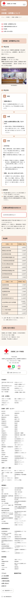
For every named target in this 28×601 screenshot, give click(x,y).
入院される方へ (4, 400)
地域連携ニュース (5, 551)
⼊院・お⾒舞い (5, 396)
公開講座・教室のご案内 (20, 392)
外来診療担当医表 (5, 389)
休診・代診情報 (4, 391)
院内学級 (16, 402)
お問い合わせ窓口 (8, 31)
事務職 (2, 569)
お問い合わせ (5, 583)
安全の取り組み (18, 490)
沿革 (2, 492)
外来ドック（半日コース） (7, 478)
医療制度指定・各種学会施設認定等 (7, 496)
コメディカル (4, 567)
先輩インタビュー (18, 559)
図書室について (18, 519)
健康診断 (16, 478)
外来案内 (3, 380)
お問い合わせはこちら (15, 372)
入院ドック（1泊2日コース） (6, 480)
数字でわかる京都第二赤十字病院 (20, 564)
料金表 (5, 29)
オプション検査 (18, 480)
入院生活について (5, 402)
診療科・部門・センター (8, 408)
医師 (2, 559)
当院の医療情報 (4, 523)
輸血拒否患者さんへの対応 (20, 515)
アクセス (3, 573)
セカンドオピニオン (19, 390)
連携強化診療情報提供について (7, 548)
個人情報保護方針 (7, 596)
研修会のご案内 (18, 534)
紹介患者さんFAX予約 (6, 536)
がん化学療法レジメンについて (20, 543)
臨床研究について (18, 496)
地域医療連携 (4, 531)
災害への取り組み (18, 492)
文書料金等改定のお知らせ (10, 26)
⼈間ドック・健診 (6, 468)
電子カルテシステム (19, 522)
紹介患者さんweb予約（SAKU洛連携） (6, 534)
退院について (4, 404)
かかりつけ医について (19, 386)
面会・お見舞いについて (20, 398)
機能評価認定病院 (5, 510)
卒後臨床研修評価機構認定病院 (7, 518)
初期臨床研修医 (4, 561)
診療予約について (18, 388)
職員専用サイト (8, 590)
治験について (17, 494)
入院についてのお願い (6, 398)
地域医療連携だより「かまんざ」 (20, 532)
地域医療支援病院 (5, 508)
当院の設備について (19, 517)
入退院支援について (19, 553)
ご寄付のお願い (5, 581)
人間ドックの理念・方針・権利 (7, 473)
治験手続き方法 (18, 536)
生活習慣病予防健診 (19, 472)
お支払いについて (18, 382)
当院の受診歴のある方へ (6, 385)
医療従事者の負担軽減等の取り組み (20, 501)
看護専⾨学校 (17, 573)
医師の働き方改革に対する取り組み (20, 498)
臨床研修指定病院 (5, 516)
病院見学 (16, 569)
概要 (2, 490)
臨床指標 (3, 499)
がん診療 (3, 521)
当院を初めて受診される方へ (7, 383)
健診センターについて (6, 470)
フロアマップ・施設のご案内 (7, 505)
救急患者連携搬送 (5, 546)
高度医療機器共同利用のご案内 (7, 541)
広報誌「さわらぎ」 (19, 524)
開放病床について (5, 544)
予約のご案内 (4, 476)
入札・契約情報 (4, 503)
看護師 (2, 565)
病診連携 (3, 501)
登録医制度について (5, 538)
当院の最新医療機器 (19, 488)
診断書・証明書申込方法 (10, 24)
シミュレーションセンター (20, 521)
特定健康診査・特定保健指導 (20, 475)
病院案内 (3, 485)
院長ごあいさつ (4, 488)
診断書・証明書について (20, 384)
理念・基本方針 (4, 494)
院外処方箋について (19, 540)
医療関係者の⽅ (5, 529)
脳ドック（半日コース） (20, 470)
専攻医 (2, 563)
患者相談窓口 (5, 578)
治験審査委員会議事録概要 (20, 538)
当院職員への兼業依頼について (20, 550)
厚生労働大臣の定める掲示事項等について (20, 512)
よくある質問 (5, 576)
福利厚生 (16, 567)
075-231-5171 (13, 360)
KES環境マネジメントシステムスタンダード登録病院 (7, 513)
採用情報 (3, 557)
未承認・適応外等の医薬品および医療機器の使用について (20, 508)
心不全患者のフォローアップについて (20, 546)
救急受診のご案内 (5, 387)
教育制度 (16, 561)
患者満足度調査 (18, 504)
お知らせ (3, 586)
